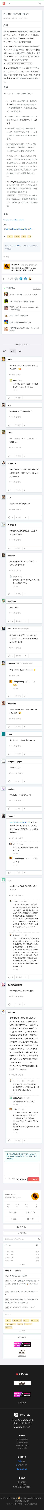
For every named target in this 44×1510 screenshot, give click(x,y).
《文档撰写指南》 (22, 1442)
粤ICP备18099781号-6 (8, 1498)
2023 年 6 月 (22, 1258)
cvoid (15, 577)
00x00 (10, 433)
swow (24, 236)
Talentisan (12, 704)
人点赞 (8, 278)
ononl (15, 381)
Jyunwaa (11, 663)
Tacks (10, 360)
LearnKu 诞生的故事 (23, 1427)
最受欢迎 (18, 1271)
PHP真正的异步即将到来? (16, 1276)
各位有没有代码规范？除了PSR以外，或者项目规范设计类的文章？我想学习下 (21, 1300)
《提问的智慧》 (22, 1448)
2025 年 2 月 (22, 1251)
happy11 (11, 816)
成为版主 (22, 1482)
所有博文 (21, 1227)
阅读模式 (21, 1233)
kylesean (16, 901)
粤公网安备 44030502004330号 (29, 1498)
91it (9, 405)
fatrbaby (11, 629)
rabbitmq (17, 1320)
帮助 (13, 1179)
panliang (11, 789)
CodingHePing (16, 265)
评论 (18, 374)
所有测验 (22, 1484)
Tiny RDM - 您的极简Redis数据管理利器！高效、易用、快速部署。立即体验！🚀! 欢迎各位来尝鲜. (22, 1284)
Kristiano (11, 556)
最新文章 (8, 1271)
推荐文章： (9, 288)
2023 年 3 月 (22, 1261)
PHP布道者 (12, 525)
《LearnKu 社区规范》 (22, 1445)
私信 (30, 1219)
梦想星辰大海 (18, 1098)
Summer (11, 1504)
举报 (18, 398)
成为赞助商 (22, 1356)
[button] (39, 1239)
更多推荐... (37, 289)
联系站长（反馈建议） (22, 1487)
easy (26, 1320)
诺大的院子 (12, 601)
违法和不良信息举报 (22, 1501)
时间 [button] (12, 351)
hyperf (10, 236)
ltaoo (10, 734)
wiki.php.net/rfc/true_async (13, 220)
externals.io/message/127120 (20, 822)
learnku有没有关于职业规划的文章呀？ (20, 1307)
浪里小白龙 (12, 464)
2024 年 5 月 (22, 1254)
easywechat (10, 1324)
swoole (16, 236)
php (29, 236)
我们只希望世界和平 (15, 985)
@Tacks (16, 1084)
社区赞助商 (22, 1374)
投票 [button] (19, 351)
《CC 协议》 (17, 245)
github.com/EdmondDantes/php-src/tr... (18, 229)
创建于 (23, 18)
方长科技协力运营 (31, 1504)
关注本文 (23, 1179)
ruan (9, 880)
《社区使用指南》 (22, 1439)
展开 (22, 1265)
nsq (20, 1324)
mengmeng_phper (15, 762)
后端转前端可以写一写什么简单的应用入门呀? (21, 1293)
